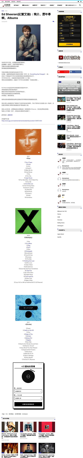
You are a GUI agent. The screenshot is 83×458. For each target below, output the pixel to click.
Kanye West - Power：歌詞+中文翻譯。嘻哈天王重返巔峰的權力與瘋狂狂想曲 (46, 435)
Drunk (29, 164)
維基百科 (10, 115)
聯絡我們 (19, 1)
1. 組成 (60, 23)
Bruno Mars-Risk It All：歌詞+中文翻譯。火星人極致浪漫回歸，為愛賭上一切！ (73, 99)
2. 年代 (71, 23)
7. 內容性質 (61, 38)
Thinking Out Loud (29, 261)
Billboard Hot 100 (62, 211)
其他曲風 (59, 5)
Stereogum (60, 225)
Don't (28, 247)
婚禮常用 (35, 5)
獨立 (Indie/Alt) (70, 5)
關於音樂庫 (7, 1)
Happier (29, 340)
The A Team (28, 162)
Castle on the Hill (29, 330)
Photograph (28, 251)
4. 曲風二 (72, 28)
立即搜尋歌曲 (69, 44)
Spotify (59, 237)
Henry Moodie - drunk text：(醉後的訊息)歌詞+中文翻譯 (73, 137)
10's (6, 11)
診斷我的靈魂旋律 (28, 404)
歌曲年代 (43, 5)
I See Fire (29, 270)
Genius (59, 214)
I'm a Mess (29, 243)
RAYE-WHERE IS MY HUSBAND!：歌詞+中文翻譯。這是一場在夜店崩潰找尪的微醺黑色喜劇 (73, 108)
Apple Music (60, 234)
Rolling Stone (60, 222)
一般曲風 (51, 5)
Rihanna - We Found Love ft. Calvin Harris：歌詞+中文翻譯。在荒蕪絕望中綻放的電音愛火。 (10, 436)
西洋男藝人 (11, 414)
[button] (76, 5)
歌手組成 (16, 5)
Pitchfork (59, 220)
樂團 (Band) (25, 5)
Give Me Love (29, 184)
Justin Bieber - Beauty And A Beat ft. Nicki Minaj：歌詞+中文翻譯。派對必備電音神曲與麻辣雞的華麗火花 (73, 146)
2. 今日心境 (18, 395)
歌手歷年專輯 (18, 414)
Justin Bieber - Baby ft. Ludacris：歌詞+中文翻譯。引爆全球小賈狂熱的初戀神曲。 (73, 128)
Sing (29, 245)
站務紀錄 (13, 1)
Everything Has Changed (37, 74)
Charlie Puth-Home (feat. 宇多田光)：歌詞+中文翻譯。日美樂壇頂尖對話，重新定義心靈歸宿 (73, 118)
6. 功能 (71, 33)
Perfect (29, 336)
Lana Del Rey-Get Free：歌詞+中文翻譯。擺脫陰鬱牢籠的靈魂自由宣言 (28, 435)
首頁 (3, 1)
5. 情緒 (60, 33)
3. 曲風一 (61, 28)
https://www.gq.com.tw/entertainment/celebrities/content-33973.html (22, 121)
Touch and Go (29, 276)
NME (58, 217)
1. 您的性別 (18, 388)
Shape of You (29, 334)
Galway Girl (29, 338)
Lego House (28, 178)
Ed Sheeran (25, 414)
